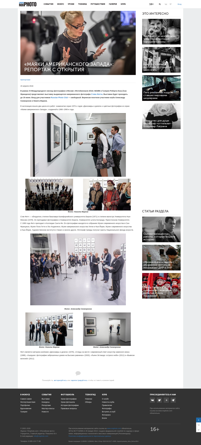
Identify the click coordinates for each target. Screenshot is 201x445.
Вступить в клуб (108, 412)
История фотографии (70, 405)
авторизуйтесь (60, 380)
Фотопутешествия (27, 402)
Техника (82, 4)
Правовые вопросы (69, 408)
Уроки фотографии (69, 399)
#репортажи (25, 80)
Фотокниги (106, 415)
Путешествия (98, 4)
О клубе (105, 399)
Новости (45, 412)
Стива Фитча (97, 94)
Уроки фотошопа (68, 402)
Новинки (88, 399)
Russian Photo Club (59, 98)
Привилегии (107, 405)
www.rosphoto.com (165, 411)
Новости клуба (108, 402)
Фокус (60, 4)
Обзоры (88, 402)
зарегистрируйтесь (79, 380)
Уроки (71, 4)
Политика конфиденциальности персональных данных (90, 436)
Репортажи (46, 405)
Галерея (113, 4)
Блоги (104, 418)
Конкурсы (46, 402)
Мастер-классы (48, 408)
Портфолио (25, 405)
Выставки (46, 399)
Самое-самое (26, 399)
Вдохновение (25, 408)
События (48, 4)
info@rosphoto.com (41, 436)
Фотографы (107, 408)
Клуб (123, 4)
